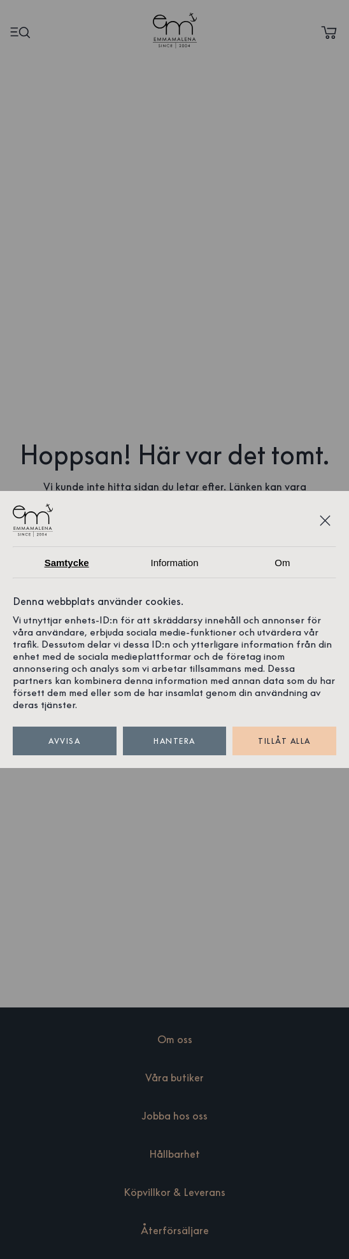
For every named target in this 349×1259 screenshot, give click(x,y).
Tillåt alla (284, 741)
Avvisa (65, 741)
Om (282, 562)
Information (174, 562)
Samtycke (67, 562)
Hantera (175, 741)
